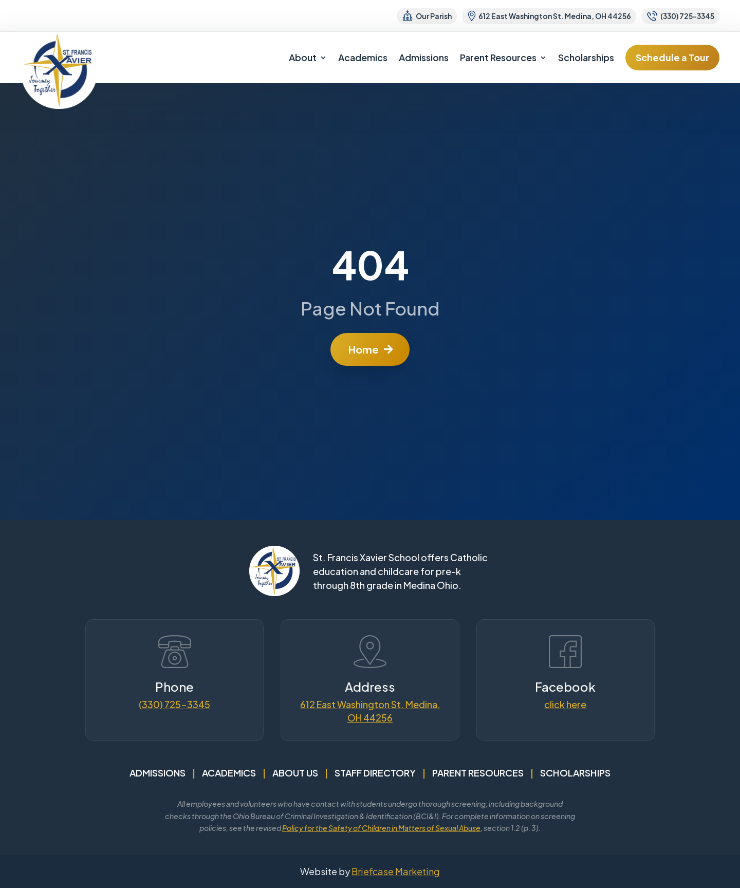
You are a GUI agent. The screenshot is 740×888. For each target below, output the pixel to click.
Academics (362, 57)
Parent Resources (498, 57)
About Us (295, 773)
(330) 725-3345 (174, 704)
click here (565, 704)
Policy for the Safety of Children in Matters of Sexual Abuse (381, 827)
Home (363, 349)
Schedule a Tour (672, 57)
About (303, 57)
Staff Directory (375, 773)
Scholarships (586, 57)
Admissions (424, 57)
